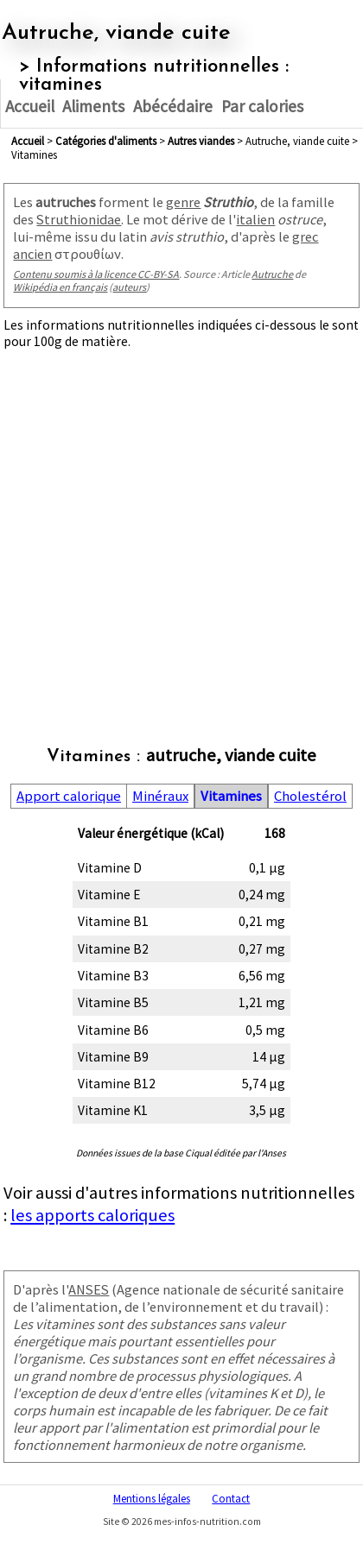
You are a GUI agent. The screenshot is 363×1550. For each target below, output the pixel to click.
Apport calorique (68, 796)
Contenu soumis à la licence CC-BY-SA (96, 274)
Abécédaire (173, 106)
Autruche (272, 274)
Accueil (29, 106)
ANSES (88, 1289)
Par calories (262, 106)
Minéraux (160, 796)
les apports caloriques (92, 1215)
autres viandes (201, 141)
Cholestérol (310, 796)
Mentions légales (151, 1498)
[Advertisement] (180, 530)
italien (255, 219)
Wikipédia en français (60, 286)
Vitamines (231, 796)
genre (183, 202)
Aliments (93, 106)
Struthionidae (78, 219)
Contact (231, 1498)
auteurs (129, 286)
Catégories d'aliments (105, 141)
